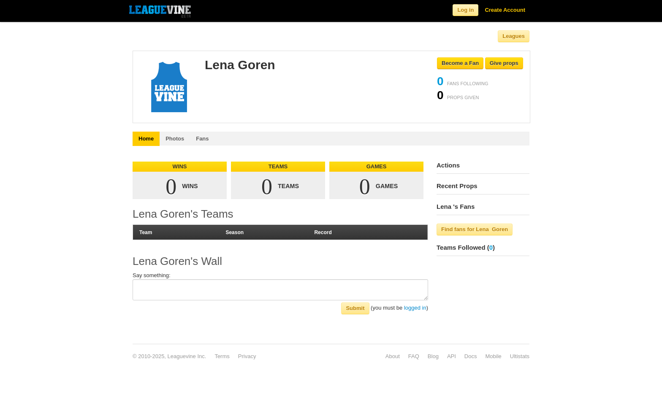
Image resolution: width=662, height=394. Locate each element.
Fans (202, 138)
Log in (465, 10)
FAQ (413, 356)
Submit (355, 308)
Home (146, 138)
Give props (504, 63)
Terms (221, 356)
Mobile (493, 356)
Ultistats (519, 356)
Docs (470, 356)
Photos (175, 138)
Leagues (513, 36)
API (451, 356)
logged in (415, 308)
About (392, 356)
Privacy (247, 356)
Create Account (505, 10)
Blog (433, 356)
